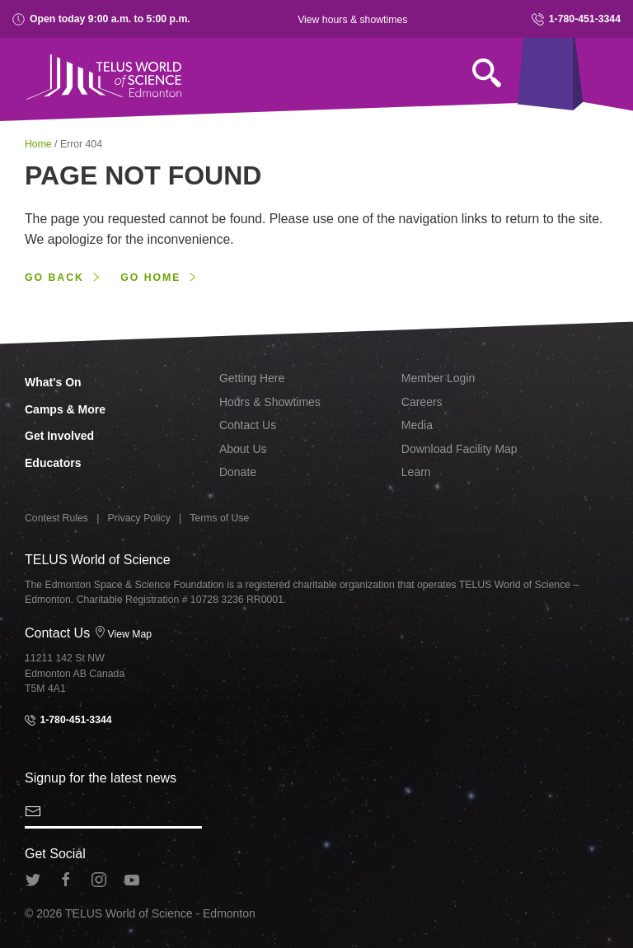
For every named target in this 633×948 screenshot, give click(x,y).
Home (39, 144)
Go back (54, 277)
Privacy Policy (139, 518)
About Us (243, 448)
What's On (53, 382)
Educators (53, 462)
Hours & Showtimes (270, 402)
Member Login (438, 378)
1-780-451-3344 (576, 19)
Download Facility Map (459, 448)
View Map (123, 634)
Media (417, 425)
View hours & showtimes (352, 20)
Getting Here (251, 378)
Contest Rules (56, 518)
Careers (422, 402)
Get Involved (59, 435)
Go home (150, 277)
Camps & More (65, 409)
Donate (237, 472)
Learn (416, 472)
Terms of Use (219, 518)
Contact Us (247, 425)
